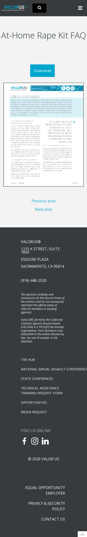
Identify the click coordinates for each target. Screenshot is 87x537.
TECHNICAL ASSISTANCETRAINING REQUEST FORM (41, 390)
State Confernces (37, 378)
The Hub (28, 359)
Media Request (34, 412)
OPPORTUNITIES (34, 402)
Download (42, 70)
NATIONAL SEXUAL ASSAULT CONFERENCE (43, 369)
